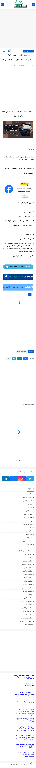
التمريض (30, 504)
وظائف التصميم (28, 561)
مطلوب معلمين (28, 541)
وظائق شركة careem (26, 621)
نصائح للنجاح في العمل (26, 551)
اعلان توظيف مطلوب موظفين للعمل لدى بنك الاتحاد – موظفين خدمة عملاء (24, 694)
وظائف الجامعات (27, 564)
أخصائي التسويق (28, 497)
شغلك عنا (11, 765)
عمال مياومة (29, 531)
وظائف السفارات (27, 574)
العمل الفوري (28, 510)
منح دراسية (29, 544)
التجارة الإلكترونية (27, 500)
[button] (25, 358)
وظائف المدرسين (27, 588)
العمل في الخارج (27, 514)
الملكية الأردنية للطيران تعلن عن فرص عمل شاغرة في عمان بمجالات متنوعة (24, 754)
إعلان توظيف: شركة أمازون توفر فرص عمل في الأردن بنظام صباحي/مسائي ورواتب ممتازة (24, 737)
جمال (31, 527)
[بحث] (2, 4)
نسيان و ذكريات (28, 547)
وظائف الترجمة (28, 557)
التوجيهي (30, 507)
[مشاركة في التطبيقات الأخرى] (8, 358)
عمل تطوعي (29, 534)
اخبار (31, 494)
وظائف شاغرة (28, 604)
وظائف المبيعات (28, 584)
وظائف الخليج (28, 567)
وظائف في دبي (28, 611)
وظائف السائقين (28, 571)
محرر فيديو (29, 537)
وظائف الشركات (28, 578)
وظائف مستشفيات (27, 618)
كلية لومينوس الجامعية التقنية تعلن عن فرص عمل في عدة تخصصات (25, 746)
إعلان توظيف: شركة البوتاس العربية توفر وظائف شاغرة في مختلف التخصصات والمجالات (25, 728)
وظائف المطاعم (28, 591)
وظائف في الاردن (28, 51)
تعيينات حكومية (28, 524)
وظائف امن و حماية (27, 601)
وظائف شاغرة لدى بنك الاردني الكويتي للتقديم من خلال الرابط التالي (24, 720)
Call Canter (29, 624)
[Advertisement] (18, 29)
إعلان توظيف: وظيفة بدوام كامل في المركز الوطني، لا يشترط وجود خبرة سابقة (24, 677)
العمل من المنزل (27, 517)
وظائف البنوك (28, 554)
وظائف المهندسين (27, 594)
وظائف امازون (28, 598)
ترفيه (31, 521)
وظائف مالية (29, 614)
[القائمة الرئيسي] (33, 4)
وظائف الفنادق (28, 581)
